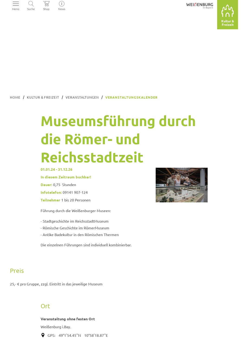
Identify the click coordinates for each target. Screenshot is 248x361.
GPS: (51, 335)
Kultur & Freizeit (43, 97)
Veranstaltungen (82, 97)
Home (15, 97)
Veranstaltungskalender (131, 97)
